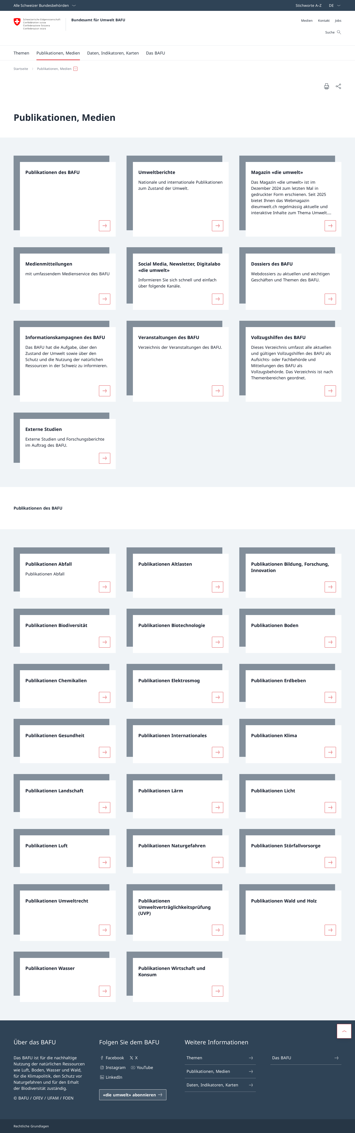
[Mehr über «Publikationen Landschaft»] (104, 807)
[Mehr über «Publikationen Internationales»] (217, 752)
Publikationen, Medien (220, 1071)
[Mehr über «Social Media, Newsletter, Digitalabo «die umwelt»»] (217, 299)
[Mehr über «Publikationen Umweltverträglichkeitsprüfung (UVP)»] (217, 929)
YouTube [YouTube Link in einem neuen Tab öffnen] (141, 1067)
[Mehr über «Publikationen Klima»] (330, 752)
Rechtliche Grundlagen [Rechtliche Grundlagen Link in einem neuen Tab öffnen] (31, 1126)
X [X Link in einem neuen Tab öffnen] (133, 1058)
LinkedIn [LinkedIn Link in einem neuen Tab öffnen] (110, 1077)
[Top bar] (307, 5)
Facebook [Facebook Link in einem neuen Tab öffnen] (111, 1058)
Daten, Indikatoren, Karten (220, 1085)
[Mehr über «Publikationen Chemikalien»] (104, 697)
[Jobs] (338, 20)
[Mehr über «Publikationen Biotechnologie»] (217, 642)
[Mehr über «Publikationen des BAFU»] (104, 225)
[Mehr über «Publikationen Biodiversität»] (104, 642)
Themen (220, 1058)
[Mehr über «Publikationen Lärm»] (217, 807)
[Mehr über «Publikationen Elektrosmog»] (217, 697)
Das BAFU (305, 1058)
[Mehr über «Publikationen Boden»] (330, 642)
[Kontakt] (323, 20)
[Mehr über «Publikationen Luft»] (104, 862)
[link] (65, 196)
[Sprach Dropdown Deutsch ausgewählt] (333, 5)
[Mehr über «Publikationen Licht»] (330, 807)
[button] (21, 53)
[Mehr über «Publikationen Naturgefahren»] (217, 862)
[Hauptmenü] (174, 53)
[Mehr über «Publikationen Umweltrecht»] (104, 929)
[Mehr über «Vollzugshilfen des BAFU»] (330, 390)
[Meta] (321, 20)
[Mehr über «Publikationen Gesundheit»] (104, 752)
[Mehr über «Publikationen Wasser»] (104, 991)
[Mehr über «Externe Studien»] (104, 458)
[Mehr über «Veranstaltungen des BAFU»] (217, 390)
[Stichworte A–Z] (307, 5)
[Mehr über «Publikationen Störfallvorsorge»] (330, 862)
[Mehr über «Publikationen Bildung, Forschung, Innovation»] (330, 587)
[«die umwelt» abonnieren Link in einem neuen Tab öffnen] (132, 1094)
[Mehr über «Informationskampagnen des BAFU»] (104, 390)
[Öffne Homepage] (69, 28)
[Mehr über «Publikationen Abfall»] (104, 587)
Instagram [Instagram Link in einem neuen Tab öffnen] (112, 1067)
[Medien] (306, 20)
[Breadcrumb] (175, 68)
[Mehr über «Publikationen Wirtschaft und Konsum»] (217, 991)
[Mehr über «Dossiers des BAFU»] (330, 299)
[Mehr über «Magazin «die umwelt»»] (330, 225)
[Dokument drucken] (326, 86)
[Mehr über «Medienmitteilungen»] (104, 299)
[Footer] (177, 1126)
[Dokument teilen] (338, 86)
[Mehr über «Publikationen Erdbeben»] (330, 697)
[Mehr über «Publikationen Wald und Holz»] (330, 929)
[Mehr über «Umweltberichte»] (217, 225)
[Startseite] (21, 68)
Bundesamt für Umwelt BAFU (98, 19)
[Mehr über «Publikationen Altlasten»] (217, 587)
